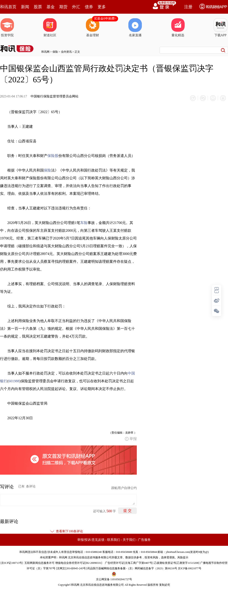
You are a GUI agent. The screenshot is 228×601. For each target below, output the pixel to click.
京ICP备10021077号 (189, 568)
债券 (89, 7)
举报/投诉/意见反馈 (91, 539)
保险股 (52, 156)
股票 (38, 7)
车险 (84, 223)
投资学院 (7, 27)
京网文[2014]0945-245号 (71, 568)
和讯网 (45, 51)
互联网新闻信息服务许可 (39, 563)
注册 (188, 7)
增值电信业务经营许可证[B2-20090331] (78, 563)
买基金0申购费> (105, 18)
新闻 (25, 7)
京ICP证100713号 (11, 563)
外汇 (76, 7)
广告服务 (144, 539)
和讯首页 (8, 7)
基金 (51, 7)
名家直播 (135, 27)
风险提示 (182, 557)
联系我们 (113, 539)
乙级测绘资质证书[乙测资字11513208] (177, 563)
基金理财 (92, 27)
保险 (55, 51)
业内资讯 (66, 51)
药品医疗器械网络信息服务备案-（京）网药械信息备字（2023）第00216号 (132, 568)
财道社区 (50, 27)
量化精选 (178, 27)
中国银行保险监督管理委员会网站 (54, 96)
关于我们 (129, 539)
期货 (63, 7)
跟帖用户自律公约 (124, 488)
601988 (13, 381)
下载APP (220, 27)
